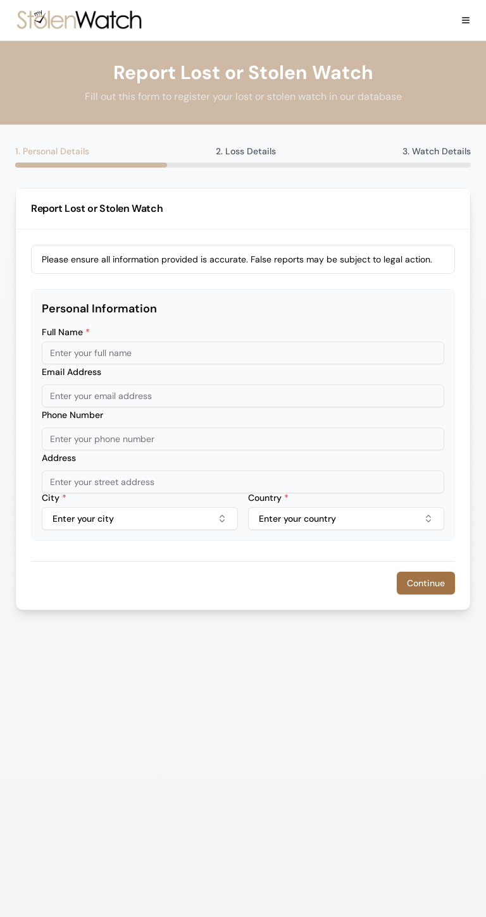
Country (268, 497)
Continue (426, 583)
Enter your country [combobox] (346, 518)
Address (59, 458)
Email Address (71, 372)
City (54, 497)
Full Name (66, 332)
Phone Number (72, 415)
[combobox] (140, 518)
